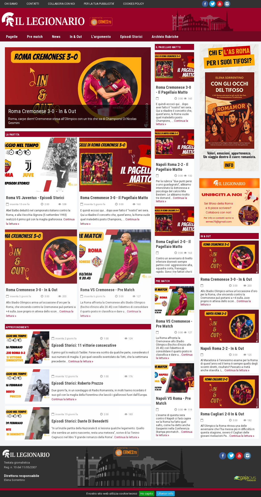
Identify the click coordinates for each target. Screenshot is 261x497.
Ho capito (146, 493)
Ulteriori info (165, 493)
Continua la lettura (235, 370)
